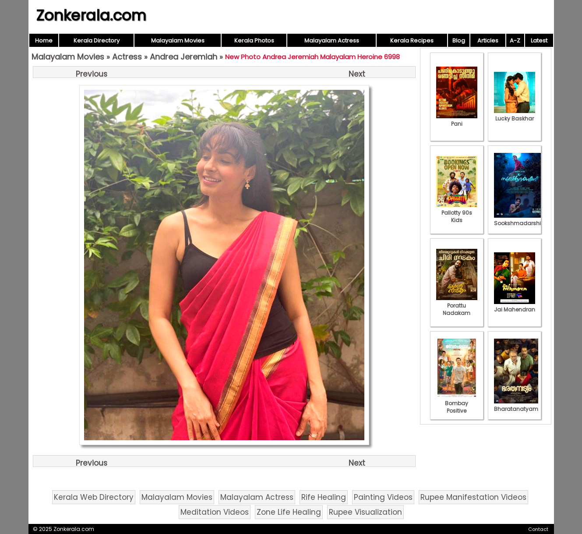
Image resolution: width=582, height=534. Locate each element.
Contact (538, 529)
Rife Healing (323, 497)
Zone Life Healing (289, 512)
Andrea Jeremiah (183, 56)
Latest (539, 40)
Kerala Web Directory (94, 497)
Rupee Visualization (365, 512)
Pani (456, 120)
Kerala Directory (97, 40)
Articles (487, 40)
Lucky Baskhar (514, 114)
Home (44, 40)
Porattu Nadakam (456, 305)
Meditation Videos (214, 512)
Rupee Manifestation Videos (473, 497)
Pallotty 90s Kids (456, 213)
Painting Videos (383, 497)
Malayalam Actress (331, 40)
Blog (458, 40)
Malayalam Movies (178, 40)
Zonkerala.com (91, 15)
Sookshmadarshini (520, 219)
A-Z (515, 40)
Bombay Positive (456, 403)
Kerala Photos (254, 40)
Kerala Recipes (412, 40)
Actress (127, 56)
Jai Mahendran (514, 305)
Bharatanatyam (516, 405)
